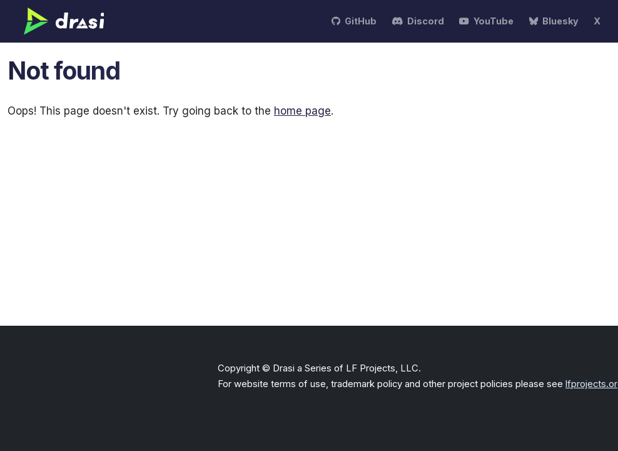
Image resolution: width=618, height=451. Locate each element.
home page (302, 111)
